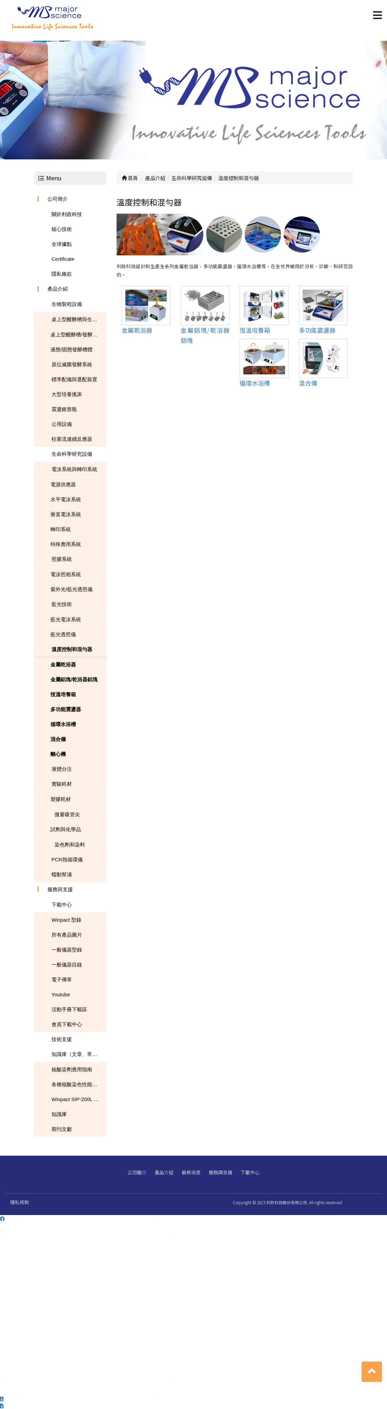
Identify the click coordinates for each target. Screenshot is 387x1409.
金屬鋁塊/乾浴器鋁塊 (74, 679)
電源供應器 (63, 484)
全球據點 (62, 244)
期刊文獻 (62, 1129)
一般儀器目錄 (67, 964)
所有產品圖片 (67, 935)
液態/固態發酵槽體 (71, 349)
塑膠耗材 (60, 799)
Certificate (63, 259)
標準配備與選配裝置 (74, 379)
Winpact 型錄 (66, 920)
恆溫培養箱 (63, 694)
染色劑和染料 (70, 844)
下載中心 (62, 904)
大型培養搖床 (67, 394)
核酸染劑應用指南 (72, 1069)
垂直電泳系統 (65, 514)
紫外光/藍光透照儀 (71, 589)
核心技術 (62, 229)
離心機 (58, 754)
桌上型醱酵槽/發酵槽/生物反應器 (78, 334)
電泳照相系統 (65, 574)
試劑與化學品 (65, 829)
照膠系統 (62, 559)
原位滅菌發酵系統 (72, 364)
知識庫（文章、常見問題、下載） (79, 1054)
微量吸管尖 (67, 814)
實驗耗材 (62, 784)
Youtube (61, 994)
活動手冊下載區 (69, 1009)
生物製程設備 (67, 304)
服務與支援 (60, 889)
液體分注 (62, 769)
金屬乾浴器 (63, 664)
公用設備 (62, 424)
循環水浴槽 (63, 724)
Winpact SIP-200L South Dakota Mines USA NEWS (79, 1099)
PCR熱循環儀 (67, 859)
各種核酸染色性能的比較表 (79, 1084)
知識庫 (59, 1114)
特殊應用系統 (65, 544)
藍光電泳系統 (65, 619)
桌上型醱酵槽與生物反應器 (79, 319)
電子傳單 (62, 979)
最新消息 (191, 1172)
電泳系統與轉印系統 (74, 469)
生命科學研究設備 (72, 454)
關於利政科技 (67, 214)
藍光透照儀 (63, 634)
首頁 (130, 177)
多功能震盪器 (65, 709)
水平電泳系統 (65, 499)
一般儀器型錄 (67, 950)
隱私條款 (62, 274)
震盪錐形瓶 (64, 409)
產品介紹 (57, 289)
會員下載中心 (67, 1024)
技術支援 (62, 1039)
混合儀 (58, 739)
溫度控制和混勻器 (72, 649)
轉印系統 (60, 529)
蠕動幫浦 (62, 874)
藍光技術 (62, 604)
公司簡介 (57, 199)
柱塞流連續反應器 (72, 439)
